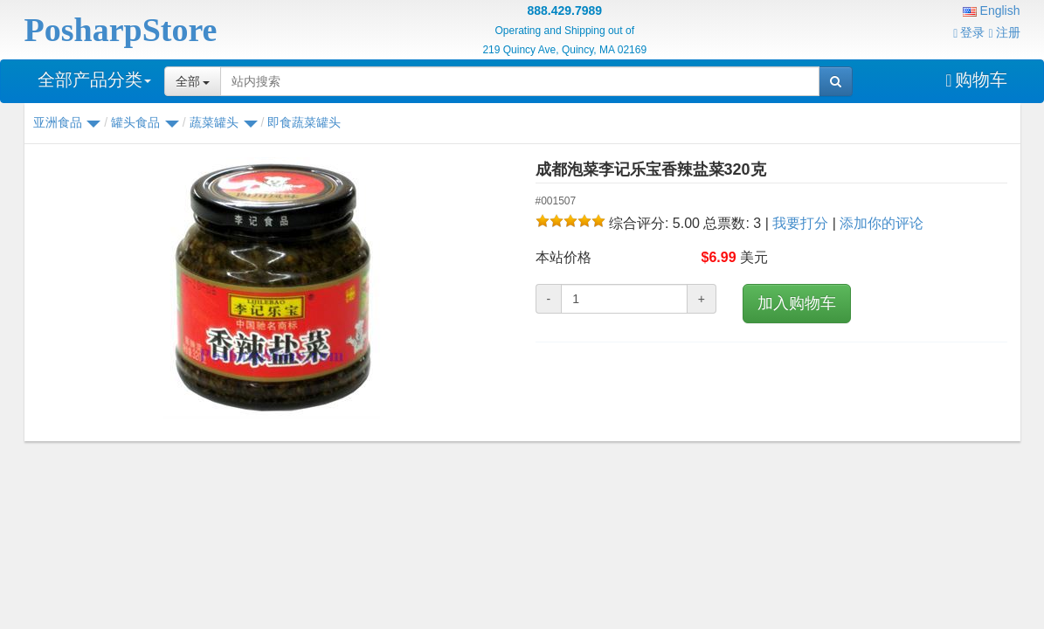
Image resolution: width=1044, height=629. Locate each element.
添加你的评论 (881, 223)
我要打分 (800, 223)
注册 (1004, 32)
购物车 (975, 79)
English (991, 10)
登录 (969, 32)
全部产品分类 (94, 79)
